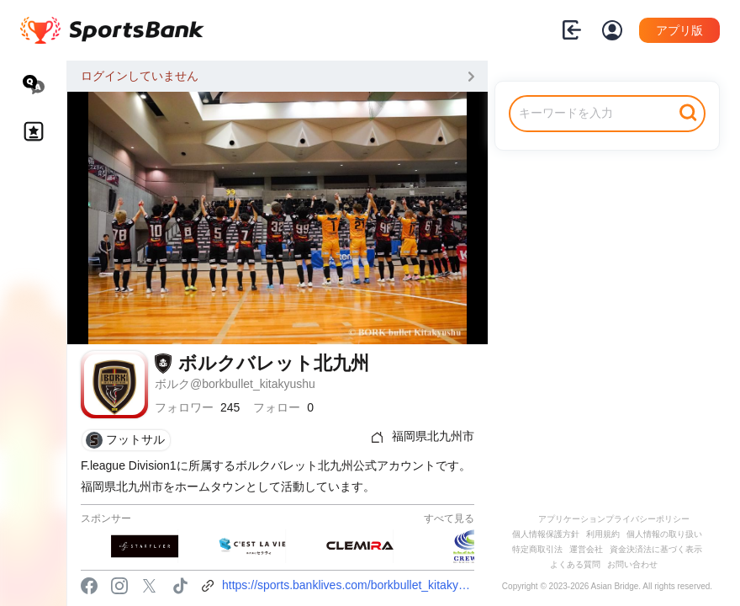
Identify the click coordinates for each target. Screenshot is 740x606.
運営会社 (586, 549)
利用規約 (603, 534)
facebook (89, 585)
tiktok (180, 585)
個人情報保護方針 (545, 534)
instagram (119, 585)
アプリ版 (679, 30)
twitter (149, 585)
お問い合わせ (632, 564)
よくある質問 (575, 564)
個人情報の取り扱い (664, 534)
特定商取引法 (537, 549)
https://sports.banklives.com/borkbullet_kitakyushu (348, 585)
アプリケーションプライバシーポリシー (614, 519)
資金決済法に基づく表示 (656, 549)
